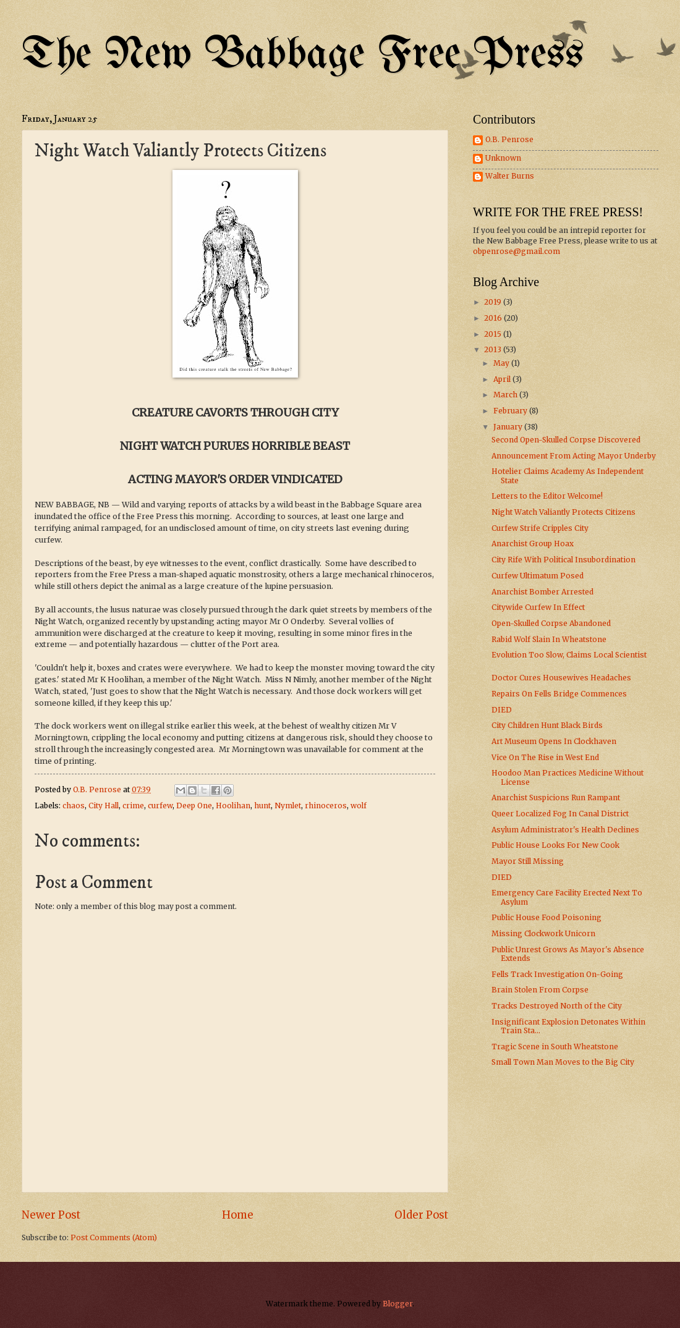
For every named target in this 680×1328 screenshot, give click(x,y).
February (511, 410)
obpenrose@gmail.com (516, 251)
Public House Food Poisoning (546, 917)
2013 (493, 349)
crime (133, 805)
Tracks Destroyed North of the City (556, 1005)
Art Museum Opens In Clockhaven (553, 741)
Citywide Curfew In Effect (538, 607)
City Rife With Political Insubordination (563, 559)
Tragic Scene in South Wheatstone (554, 1046)
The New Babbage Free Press (303, 55)
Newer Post (51, 1215)
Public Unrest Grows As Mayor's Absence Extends (567, 954)
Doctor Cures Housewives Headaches (561, 677)
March (506, 394)
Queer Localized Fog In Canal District (560, 813)
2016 (494, 318)
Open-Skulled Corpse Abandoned (551, 623)
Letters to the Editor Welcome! (547, 496)
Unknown (503, 158)
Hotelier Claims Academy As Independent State (567, 475)
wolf (359, 805)
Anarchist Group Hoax (532, 543)
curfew (160, 805)
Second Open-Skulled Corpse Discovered (565, 439)
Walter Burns (509, 176)
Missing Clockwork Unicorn (543, 933)
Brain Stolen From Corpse (540, 989)
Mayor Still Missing (527, 861)
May (502, 363)
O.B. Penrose (509, 139)
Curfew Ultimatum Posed (537, 575)
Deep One (194, 805)
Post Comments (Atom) (113, 1237)
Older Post (421, 1215)
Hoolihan (233, 805)
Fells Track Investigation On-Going (557, 974)
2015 (493, 334)
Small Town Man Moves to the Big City (562, 1062)
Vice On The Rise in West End (545, 757)
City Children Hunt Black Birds (547, 725)
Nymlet (287, 805)
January (508, 426)
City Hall (103, 805)
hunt (262, 805)
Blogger (397, 1303)
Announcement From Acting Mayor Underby (573, 455)
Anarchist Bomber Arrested (542, 591)
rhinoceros (326, 805)
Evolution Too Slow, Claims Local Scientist (569, 654)
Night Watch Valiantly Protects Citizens (563, 512)
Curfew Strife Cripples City (540, 528)
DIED (501, 709)
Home (237, 1215)
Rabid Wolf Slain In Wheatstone (548, 639)
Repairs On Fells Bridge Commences (559, 693)
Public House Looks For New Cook (555, 845)
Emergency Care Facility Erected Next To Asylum (566, 897)
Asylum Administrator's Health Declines (565, 829)
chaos (73, 805)
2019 (493, 302)
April (502, 379)
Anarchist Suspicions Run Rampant (555, 797)
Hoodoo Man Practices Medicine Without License (567, 777)
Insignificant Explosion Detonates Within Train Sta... (568, 1026)
